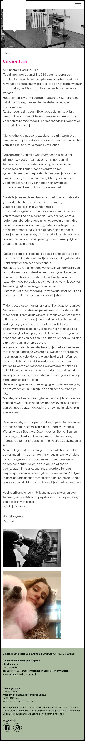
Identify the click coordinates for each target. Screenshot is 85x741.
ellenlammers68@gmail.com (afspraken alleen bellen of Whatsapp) (36, 670)
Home (5, 53)
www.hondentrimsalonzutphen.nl (19, 674)
